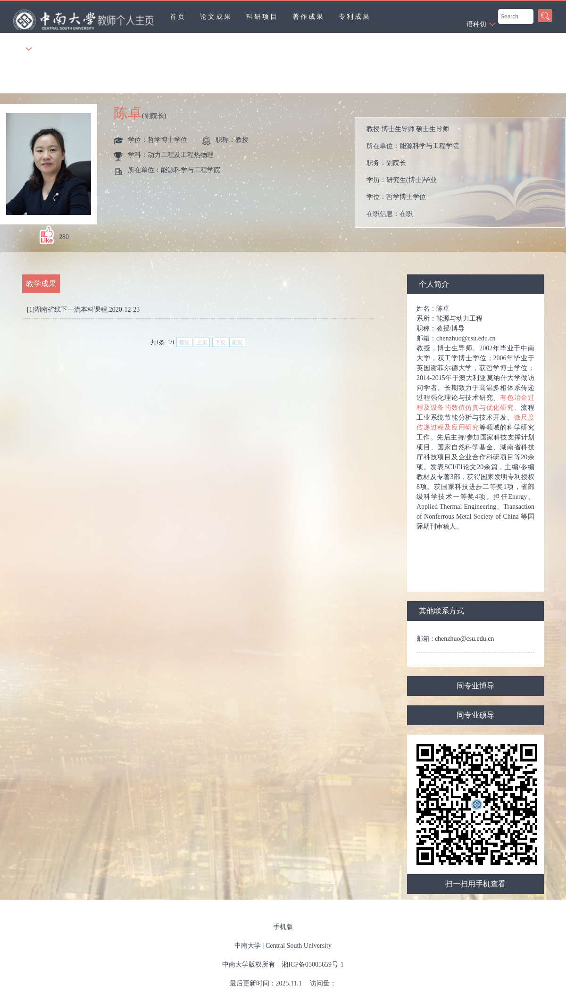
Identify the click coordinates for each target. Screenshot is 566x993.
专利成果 (355, 16)
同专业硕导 (475, 715)
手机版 (283, 926)
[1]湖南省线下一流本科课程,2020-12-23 (83, 309)
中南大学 (247, 945)
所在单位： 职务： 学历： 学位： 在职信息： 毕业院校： (463, 172)
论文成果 (216, 16)
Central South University (299, 945)
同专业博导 (475, 686)
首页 (178, 16)
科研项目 (262, 16)
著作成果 (308, 16)
